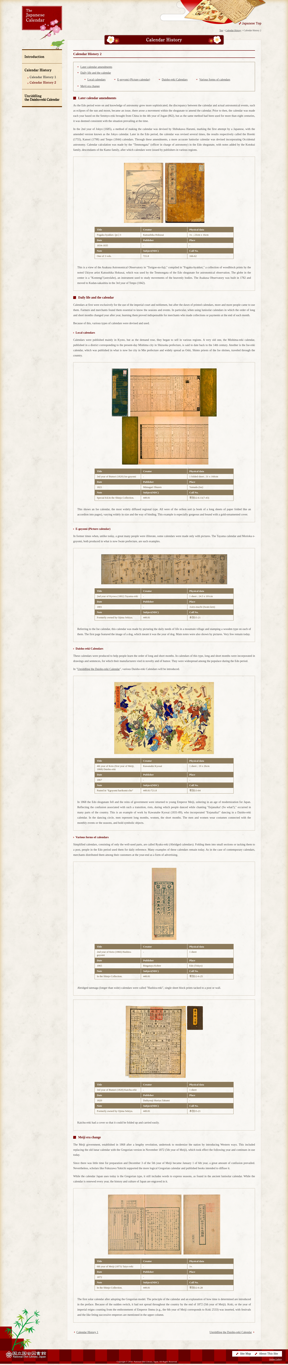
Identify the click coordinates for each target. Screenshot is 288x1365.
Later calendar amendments (96, 66)
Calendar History (233, 30)
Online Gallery (275, 1360)
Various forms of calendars (214, 79)
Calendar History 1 (87, 1332)
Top (221, 30)
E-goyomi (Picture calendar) (133, 79)
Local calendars (96, 79)
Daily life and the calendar (95, 72)
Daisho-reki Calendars (175, 79)
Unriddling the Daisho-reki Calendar (98, 669)
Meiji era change (90, 86)
